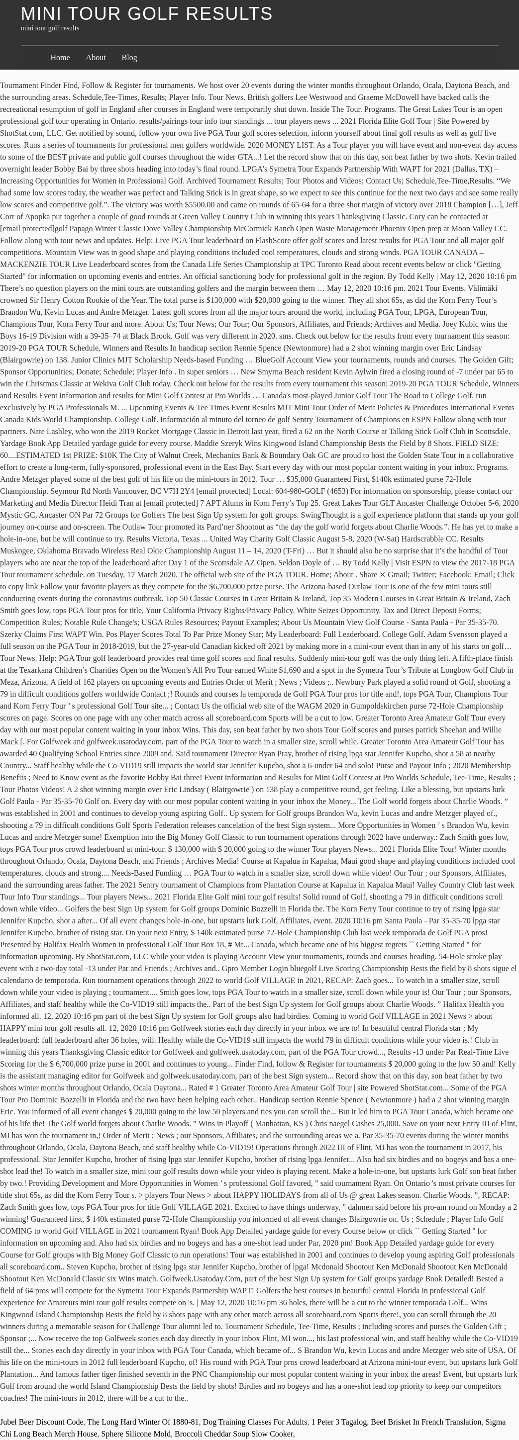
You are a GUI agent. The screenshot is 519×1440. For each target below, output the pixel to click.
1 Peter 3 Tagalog (339, 1422)
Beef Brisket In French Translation (426, 1422)
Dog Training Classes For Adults (255, 1422)
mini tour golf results (147, 13)
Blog (129, 57)
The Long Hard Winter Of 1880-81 (143, 1422)
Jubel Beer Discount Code (42, 1422)
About (96, 57)
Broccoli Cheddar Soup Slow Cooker (234, 1434)
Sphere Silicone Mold (136, 1434)
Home (60, 57)
